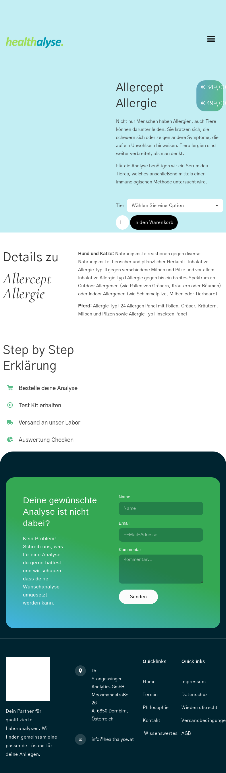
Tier (120, 205)
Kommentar (130, 549)
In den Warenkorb (154, 222)
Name (124, 497)
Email (124, 523)
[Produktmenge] (122, 222)
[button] (210, 38)
